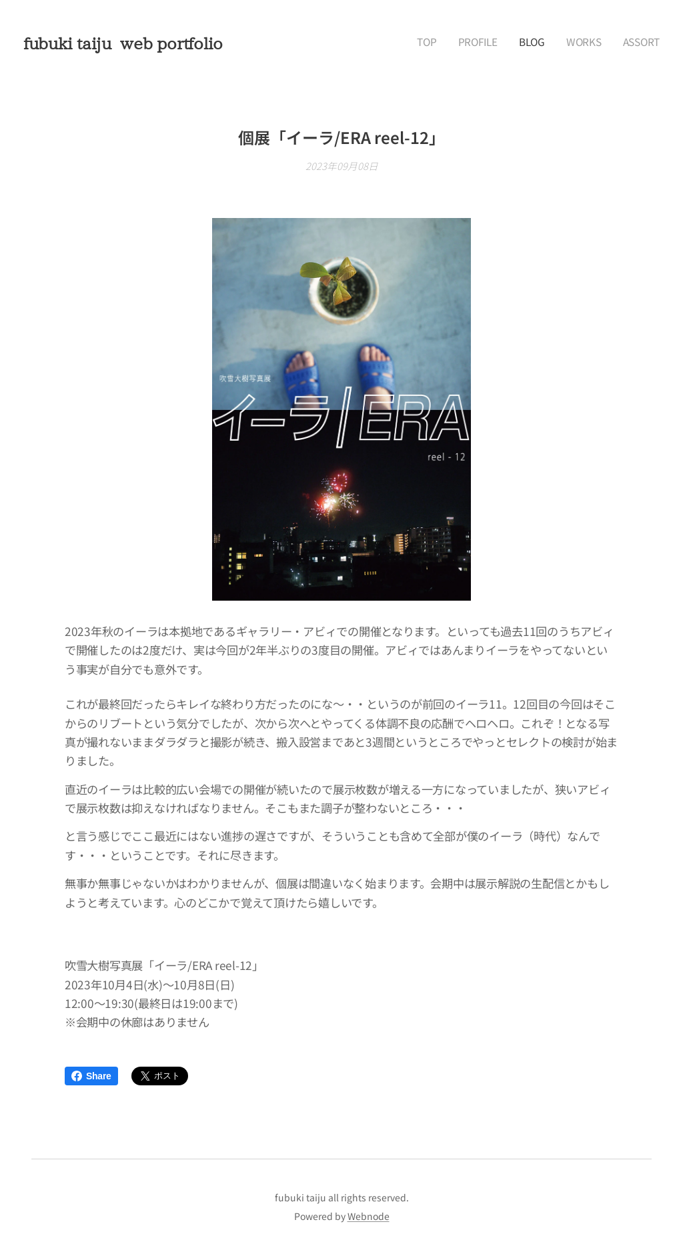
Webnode (369, 1216)
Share (91, 1076)
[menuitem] (578, 43)
